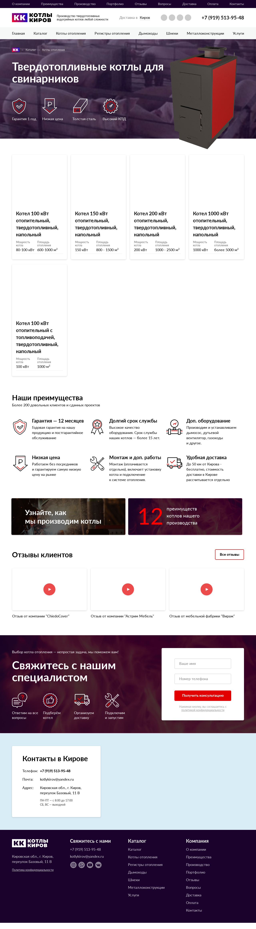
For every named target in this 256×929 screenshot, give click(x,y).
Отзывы (141, 3)
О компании (21, 3)
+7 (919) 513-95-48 (223, 17)
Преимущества (52, 3)
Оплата (212, 3)
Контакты (237, 3)
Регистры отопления (112, 33)
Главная (18, 33)
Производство (85, 3)
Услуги (238, 33)
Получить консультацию (203, 701)
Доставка (189, 3)
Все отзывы (229, 560)
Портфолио (115, 3)
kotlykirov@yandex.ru (57, 785)
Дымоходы (148, 33)
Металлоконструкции (205, 33)
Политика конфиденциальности (33, 876)
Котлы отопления (71, 33)
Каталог (40, 33)
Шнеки (172, 33)
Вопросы (164, 3)
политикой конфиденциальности (202, 716)
